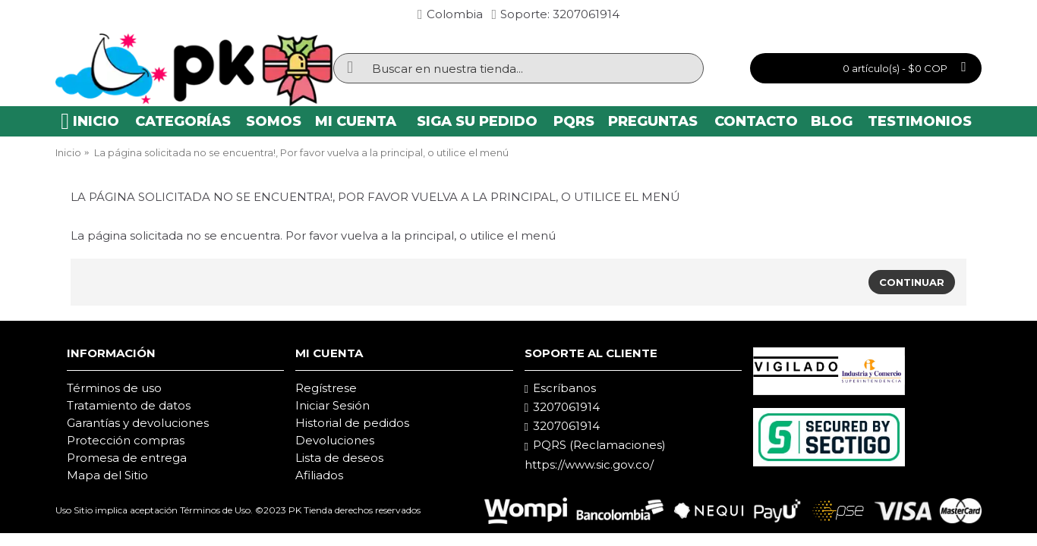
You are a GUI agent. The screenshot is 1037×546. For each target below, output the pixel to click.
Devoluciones (334, 440)
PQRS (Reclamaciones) (595, 445)
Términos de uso (114, 388)
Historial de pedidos (352, 423)
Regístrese (326, 388)
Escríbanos (560, 388)
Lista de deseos (339, 457)
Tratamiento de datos (129, 405)
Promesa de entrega (127, 457)
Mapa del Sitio (107, 475)
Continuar (911, 282)
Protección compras (125, 440)
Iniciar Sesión (332, 405)
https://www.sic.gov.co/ (589, 464)
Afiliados (319, 475)
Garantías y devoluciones (138, 423)
